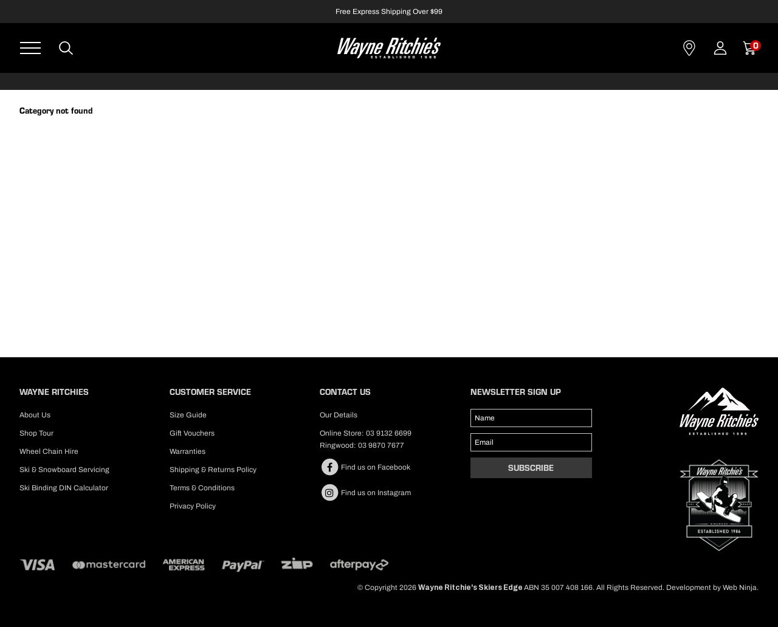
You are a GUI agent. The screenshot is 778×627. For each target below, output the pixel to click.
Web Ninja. (741, 587)
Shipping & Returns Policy (213, 469)
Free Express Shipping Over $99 (389, 11)
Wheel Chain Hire (48, 451)
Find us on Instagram (365, 492)
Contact (689, 48)
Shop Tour (36, 433)
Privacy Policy (193, 506)
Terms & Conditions (202, 487)
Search (66, 48)
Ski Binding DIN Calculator (63, 487)
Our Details (338, 414)
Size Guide (188, 414)
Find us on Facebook (365, 467)
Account (720, 48)
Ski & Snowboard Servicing (64, 469)
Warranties (187, 451)
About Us (34, 414)
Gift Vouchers (192, 433)
